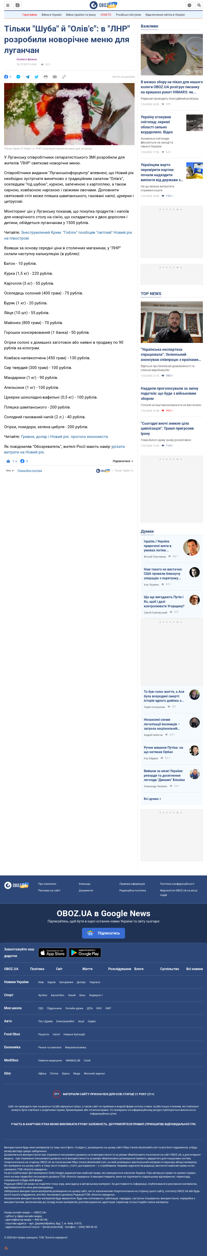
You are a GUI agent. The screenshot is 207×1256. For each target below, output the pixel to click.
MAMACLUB (73, 1060)
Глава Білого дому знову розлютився (166, 440)
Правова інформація (132, 883)
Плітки (54, 1073)
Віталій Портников (155, 556)
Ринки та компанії (49, 1047)
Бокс (82, 995)
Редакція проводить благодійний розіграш (170, 98)
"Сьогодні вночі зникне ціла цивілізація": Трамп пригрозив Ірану (167, 428)
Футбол (42, 995)
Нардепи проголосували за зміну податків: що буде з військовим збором (169, 393)
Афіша (42, 1073)
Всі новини (194, 969)
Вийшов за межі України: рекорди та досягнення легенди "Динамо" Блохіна (164, 775)
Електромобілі (65, 1021)
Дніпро (81, 982)
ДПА (90, 1008)
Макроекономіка (75, 1047)
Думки (147, 531)
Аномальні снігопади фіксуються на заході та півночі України (157, 142)
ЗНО (99, 1008)
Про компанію (47, 883)
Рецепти (43, 1034)
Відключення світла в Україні (165, 14)
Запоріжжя (66, 982)
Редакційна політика (30, 470)
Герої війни (29, 14)
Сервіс (92, 1021)
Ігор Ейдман (151, 758)
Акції (81, 1021)
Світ (59, 969)
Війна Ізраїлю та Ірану (81, 14)
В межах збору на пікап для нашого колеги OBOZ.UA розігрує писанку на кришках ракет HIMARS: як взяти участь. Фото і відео (172, 87)
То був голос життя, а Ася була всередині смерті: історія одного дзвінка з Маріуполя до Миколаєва (164, 696)
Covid (87, 1060)
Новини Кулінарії (74, 1034)
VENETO (105, 14)
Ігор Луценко (151, 584)
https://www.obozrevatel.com (140, 1147)
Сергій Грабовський (155, 612)
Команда (84, 883)
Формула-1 (96, 995)
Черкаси (94, 982)
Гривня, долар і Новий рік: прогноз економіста (64, 436)
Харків (51, 982)
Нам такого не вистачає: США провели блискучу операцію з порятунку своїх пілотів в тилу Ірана (163, 574)
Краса (66, 1073)
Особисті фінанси (27, 59)
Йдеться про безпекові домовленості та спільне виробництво (168, 368)
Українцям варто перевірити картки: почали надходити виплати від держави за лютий (162, 172)
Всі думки (151, 799)
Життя (87, 969)
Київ (41, 982)
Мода (76, 1073)
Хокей (72, 995)
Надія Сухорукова (154, 707)
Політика (37, 969)
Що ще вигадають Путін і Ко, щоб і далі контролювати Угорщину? (164, 601)
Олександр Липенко (155, 786)
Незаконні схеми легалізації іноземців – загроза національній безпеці (162, 724)
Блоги (138, 969)
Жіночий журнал (94, 1073)
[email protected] (52, 1226)
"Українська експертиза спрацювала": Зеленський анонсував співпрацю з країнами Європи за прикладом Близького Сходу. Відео (169, 354)
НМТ (108, 1008)
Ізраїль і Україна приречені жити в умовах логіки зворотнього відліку (159, 546)
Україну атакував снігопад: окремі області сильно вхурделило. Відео (157, 124)
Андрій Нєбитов (153, 735)
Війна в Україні (51, 14)
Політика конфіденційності (177, 883)
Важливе (149, 26)
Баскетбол (57, 995)
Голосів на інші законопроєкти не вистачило (171, 405)
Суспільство (169, 969)
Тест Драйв (45, 1021)
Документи (86, 890)
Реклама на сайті (49, 890)
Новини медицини (50, 1060)
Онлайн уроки (74, 1008)
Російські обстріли (128, 14)
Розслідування (119, 969)
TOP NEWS (151, 293)
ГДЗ (40, 1008)
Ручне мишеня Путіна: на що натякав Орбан (163, 750)
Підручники (54, 1008)
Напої (56, 1034)
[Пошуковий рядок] (199, 5)
